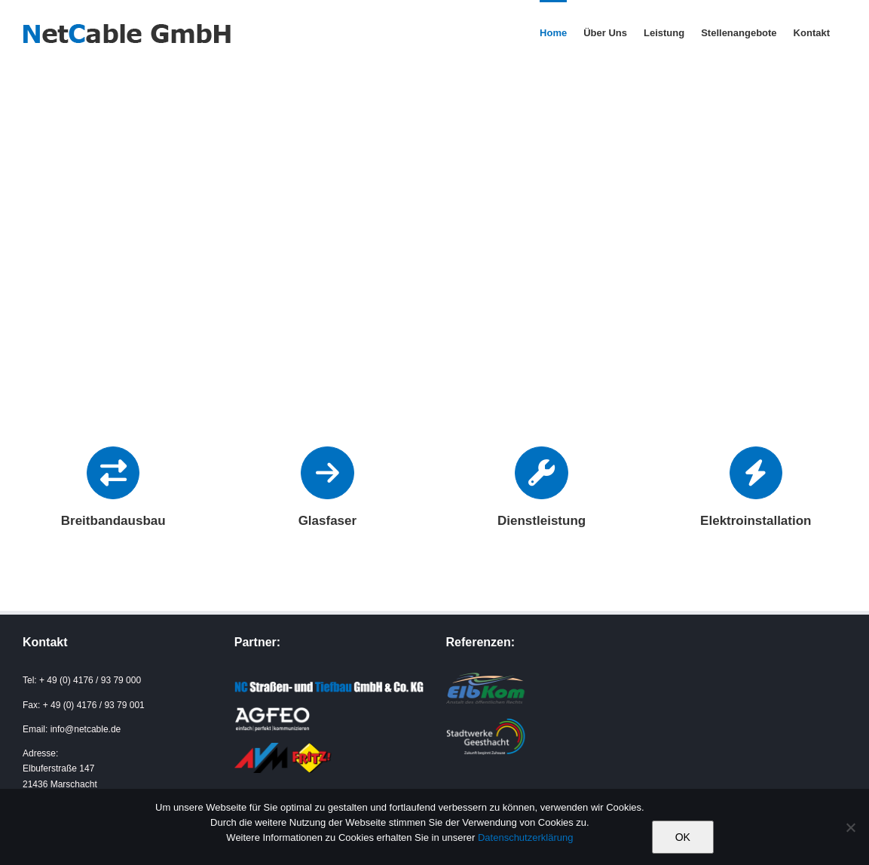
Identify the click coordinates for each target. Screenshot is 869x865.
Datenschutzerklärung (525, 837)
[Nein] (850, 827)
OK (682, 837)
